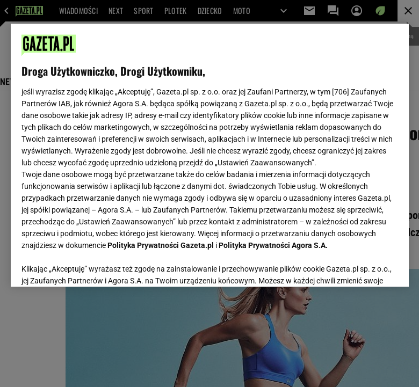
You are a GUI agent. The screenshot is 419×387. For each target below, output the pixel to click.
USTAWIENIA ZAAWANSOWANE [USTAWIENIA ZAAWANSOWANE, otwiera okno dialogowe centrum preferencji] (91, 265)
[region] (210, 155)
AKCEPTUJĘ (361, 265)
